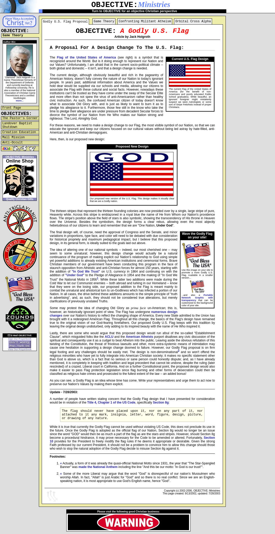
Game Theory (104, 21)
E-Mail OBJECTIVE (20, 335)
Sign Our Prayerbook (19, 339)
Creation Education (19, 132)
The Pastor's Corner (20, 118)
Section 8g (161, 402)
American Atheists (139, 337)
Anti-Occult (12, 142)
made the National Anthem (98, 467)
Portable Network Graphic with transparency (197, 298)
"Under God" (74, 275)
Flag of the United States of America (86, 57)
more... (20, 100)
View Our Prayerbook (20, 349)
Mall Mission (13, 137)
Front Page (11, 108)
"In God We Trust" (86, 271)
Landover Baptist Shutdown (17, 125)
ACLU (109, 337)
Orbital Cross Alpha (193, 21)
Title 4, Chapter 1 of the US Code (111, 402)
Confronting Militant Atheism (145, 21)
